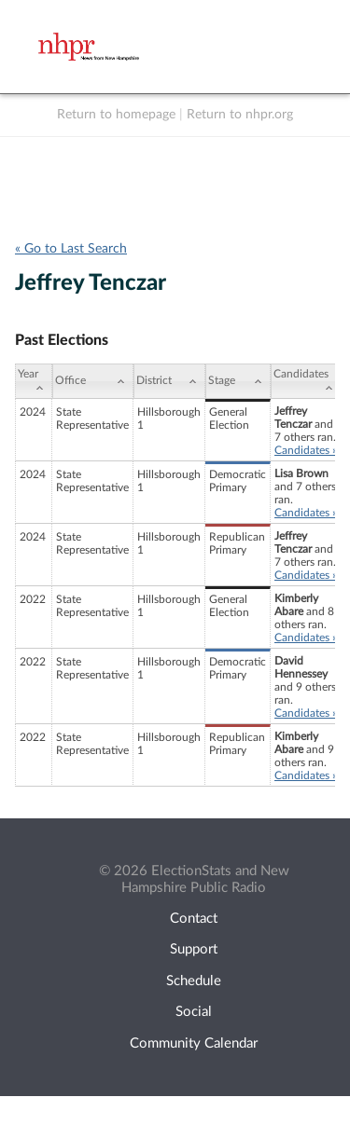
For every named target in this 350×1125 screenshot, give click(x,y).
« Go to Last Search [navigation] (71, 248)
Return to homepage (116, 114)
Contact (193, 919)
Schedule (193, 981)
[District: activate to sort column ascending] (169, 381)
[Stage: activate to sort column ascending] (238, 381)
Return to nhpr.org (240, 114)
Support (193, 949)
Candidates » (305, 450)
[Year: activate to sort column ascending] (33, 381)
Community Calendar (194, 1043)
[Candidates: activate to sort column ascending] (306, 381)
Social (193, 1012)
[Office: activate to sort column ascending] (92, 381)
